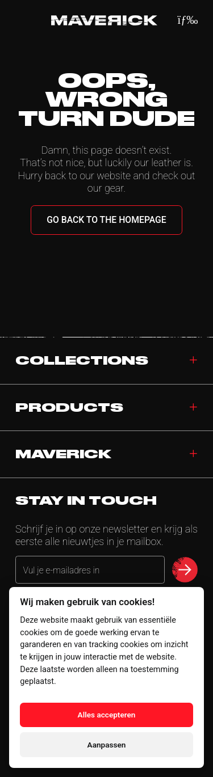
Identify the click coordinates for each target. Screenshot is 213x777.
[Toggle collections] (193, 361)
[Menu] (188, 20)
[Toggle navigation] (193, 454)
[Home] (104, 20)
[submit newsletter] (185, 569)
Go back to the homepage (106, 219)
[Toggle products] (193, 408)
